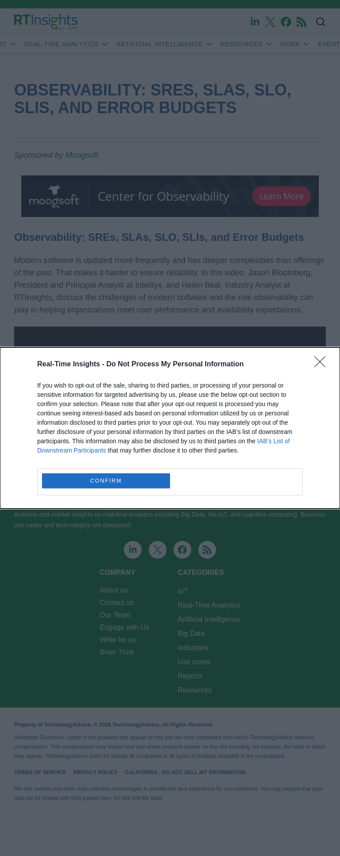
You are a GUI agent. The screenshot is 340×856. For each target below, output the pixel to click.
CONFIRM (106, 481)
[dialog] (170, 428)
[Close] (322, 364)
